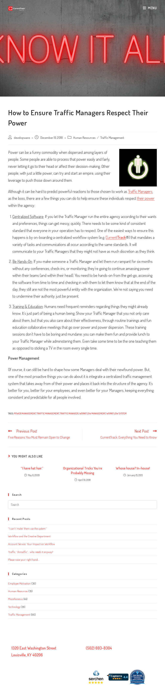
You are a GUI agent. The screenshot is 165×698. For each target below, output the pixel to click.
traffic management (48, 413)
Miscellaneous (15, 599)
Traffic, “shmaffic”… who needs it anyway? (30, 552)
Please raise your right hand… (23, 559)
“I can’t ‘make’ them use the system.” (27, 528)
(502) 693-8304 (99, 648)
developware (22, 137)
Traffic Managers (140, 191)
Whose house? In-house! (133, 468)
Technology (14, 607)
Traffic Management (112, 137)
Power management (25, 413)
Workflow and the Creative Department (29, 536)
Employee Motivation (19, 583)
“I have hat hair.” (32, 468)
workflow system (116, 413)
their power (145, 198)
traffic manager (69, 413)
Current (116, 237)
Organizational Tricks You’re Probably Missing (82, 470)
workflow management (92, 413)
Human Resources (84, 137)
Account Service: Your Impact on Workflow (31, 544)
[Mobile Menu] (150, 8)
